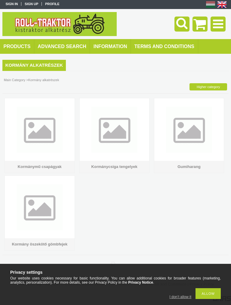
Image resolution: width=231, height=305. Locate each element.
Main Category (15, 80)
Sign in (12, 4)
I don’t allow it (180, 297)
